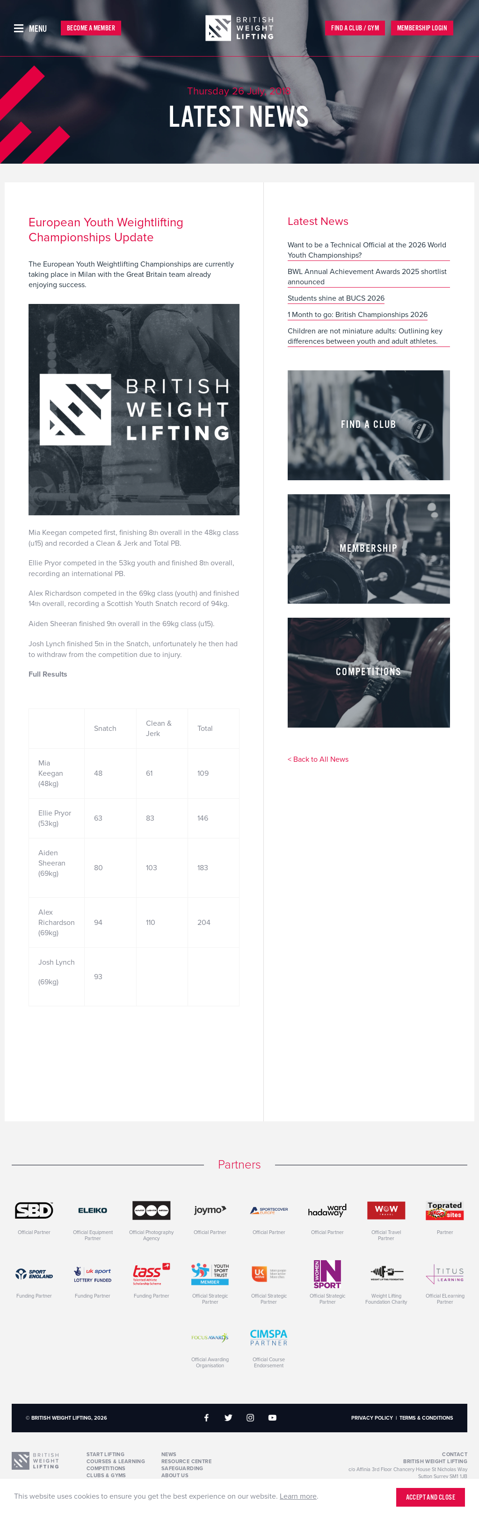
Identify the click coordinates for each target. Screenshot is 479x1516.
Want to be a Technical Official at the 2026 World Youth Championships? (367, 250)
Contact (454, 1454)
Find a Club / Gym (355, 28)
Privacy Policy (372, 1418)
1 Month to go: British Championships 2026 (358, 314)
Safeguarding (182, 1468)
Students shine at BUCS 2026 (336, 298)
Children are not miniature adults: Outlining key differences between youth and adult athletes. (365, 336)
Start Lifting (105, 1454)
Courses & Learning (116, 1461)
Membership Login (422, 28)
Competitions (106, 1468)
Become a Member (91, 28)
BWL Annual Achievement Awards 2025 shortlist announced (367, 277)
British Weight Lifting (435, 1461)
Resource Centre (186, 1461)
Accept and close (430, 1497)
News (169, 1454)
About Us (175, 1476)
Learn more (298, 1496)
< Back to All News (318, 760)
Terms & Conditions (426, 1418)
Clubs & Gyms (106, 1476)
